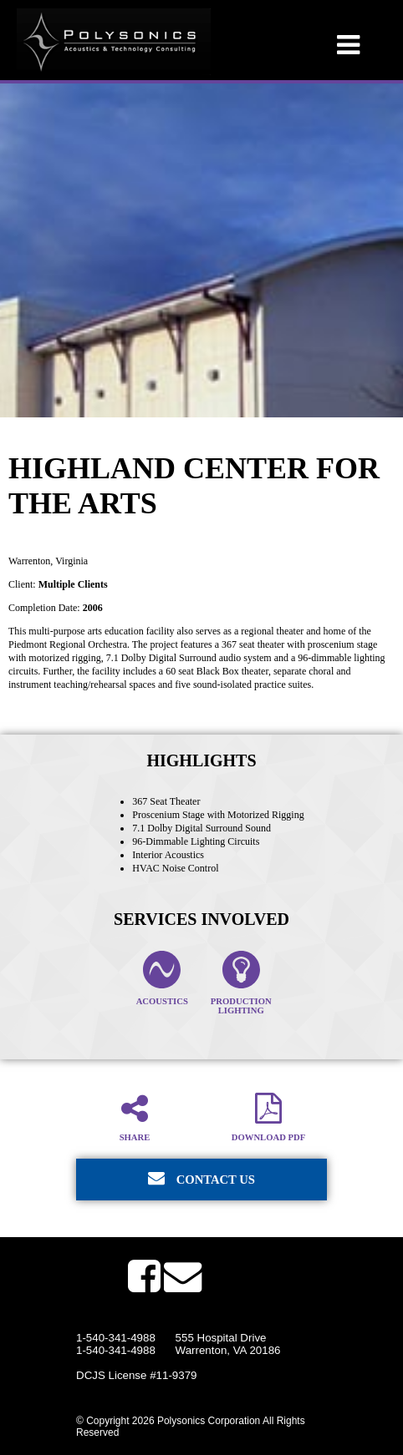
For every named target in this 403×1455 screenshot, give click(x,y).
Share (135, 1117)
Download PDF (268, 1117)
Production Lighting (241, 983)
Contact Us (201, 1178)
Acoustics (162, 978)
